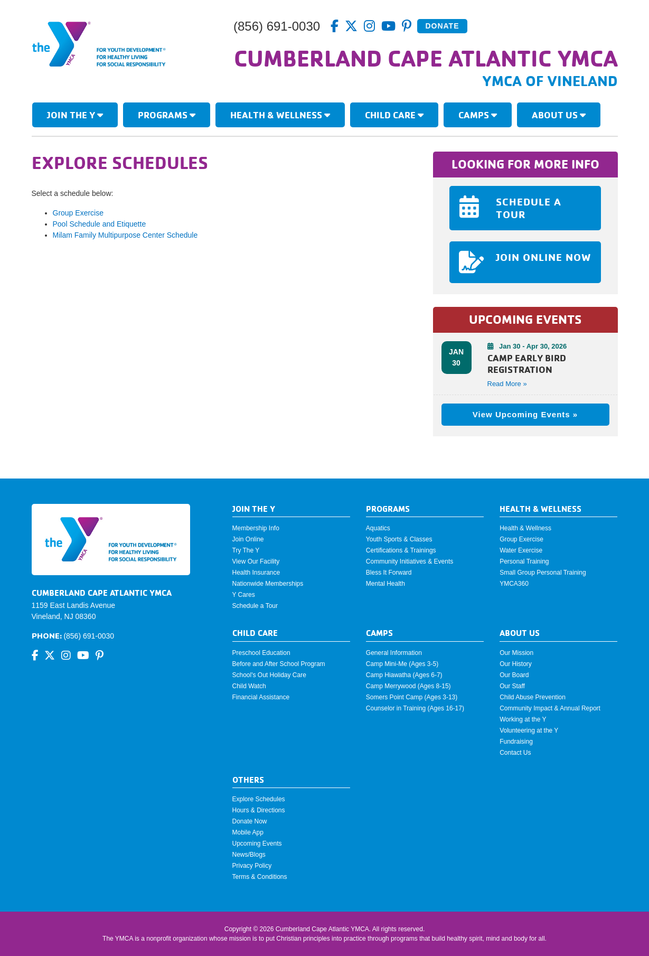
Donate (442, 26)
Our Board (514, 675)
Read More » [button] (507, 384)
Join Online (248, 539)
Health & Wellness (280, 114)
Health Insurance (256, 572)
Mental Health (385, 583)
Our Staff (512, 686)
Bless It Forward (389, 572)
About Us (559, 114)
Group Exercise (78, 213)
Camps (477, 114)
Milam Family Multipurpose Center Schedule (125, 235)
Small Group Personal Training (543, 572)
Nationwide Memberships (268, 583)
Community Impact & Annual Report (550, 708)
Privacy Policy (252, 865)
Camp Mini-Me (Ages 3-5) (402, 664)
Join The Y (75, 114)
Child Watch (249, 686)
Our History (516, 664)
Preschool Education (261, 653)
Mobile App (248, 832)
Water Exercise (521, 550)
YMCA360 (514, 583)
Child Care (394, 114)
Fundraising (516, 741)
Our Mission (516, 653)
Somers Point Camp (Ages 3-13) (411, 697)
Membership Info (255, 528)
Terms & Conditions (259, 876)
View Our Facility (256, 561)
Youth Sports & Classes (399, 539)
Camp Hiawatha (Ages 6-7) (404, 675)
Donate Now (249, 821)
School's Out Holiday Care (269, 675)
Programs (166, 114)
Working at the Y (523, 719)
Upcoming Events (257, 843)
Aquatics (378, 528)
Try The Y (246, 550)
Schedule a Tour (255, 606)
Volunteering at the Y (529, 730)
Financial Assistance (261, 697)
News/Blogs (249, 854)
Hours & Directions (258, 810)
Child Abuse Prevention (533, 697)
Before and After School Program (278, 664)
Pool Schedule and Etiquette (99, 224)
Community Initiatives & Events (409, 561)
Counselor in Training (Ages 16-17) (415, 708)
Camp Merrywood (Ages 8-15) (408, 686)
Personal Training (524, 561)
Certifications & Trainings (401, 550)
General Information (394, 653)
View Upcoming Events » (525, 414)
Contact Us (515, 752)
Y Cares (243, 594)
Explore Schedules (258, 799)
